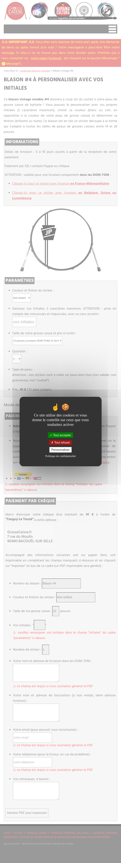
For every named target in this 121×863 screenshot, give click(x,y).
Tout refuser (60, 442)
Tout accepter (60, 435)
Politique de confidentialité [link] (60, 456)
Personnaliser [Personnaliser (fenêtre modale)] (60, 449)
